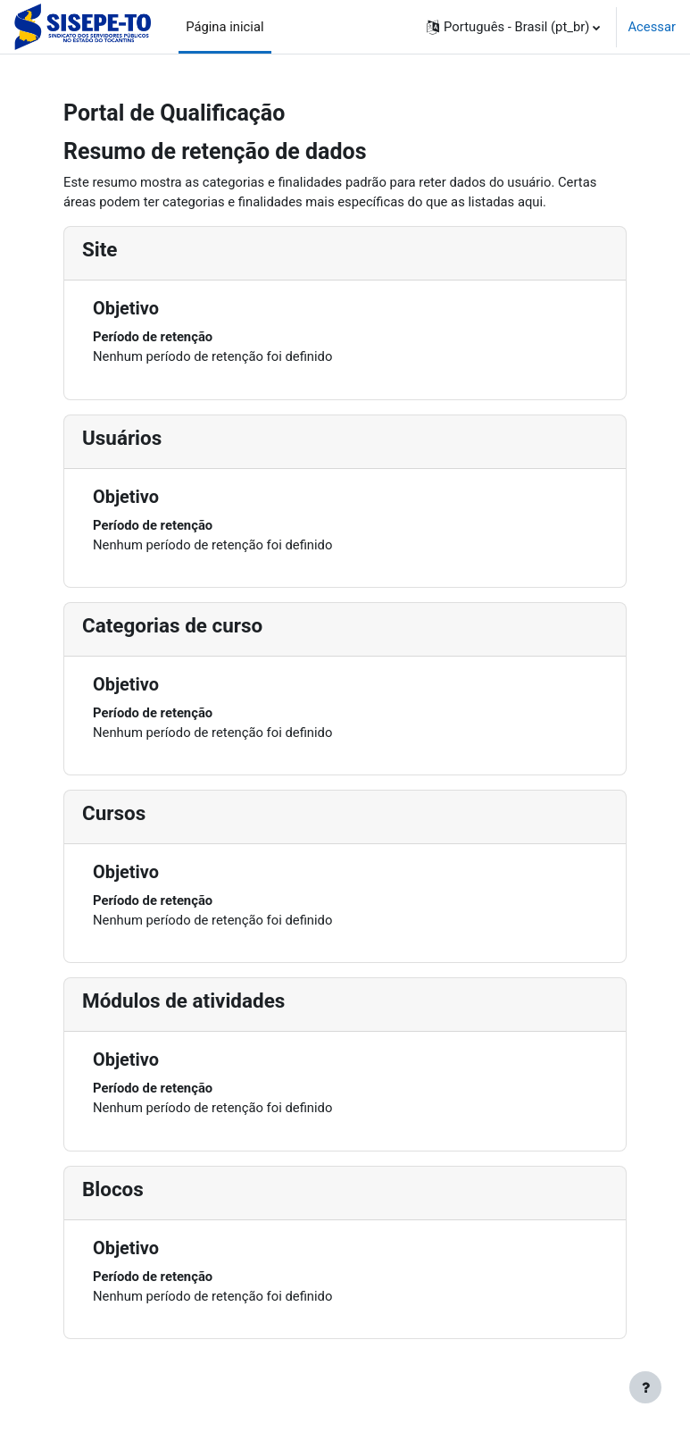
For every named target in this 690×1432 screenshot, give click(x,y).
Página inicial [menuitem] (224, 27)
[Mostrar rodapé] (645, 1387)
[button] (513, 27)
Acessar (652, 27)
